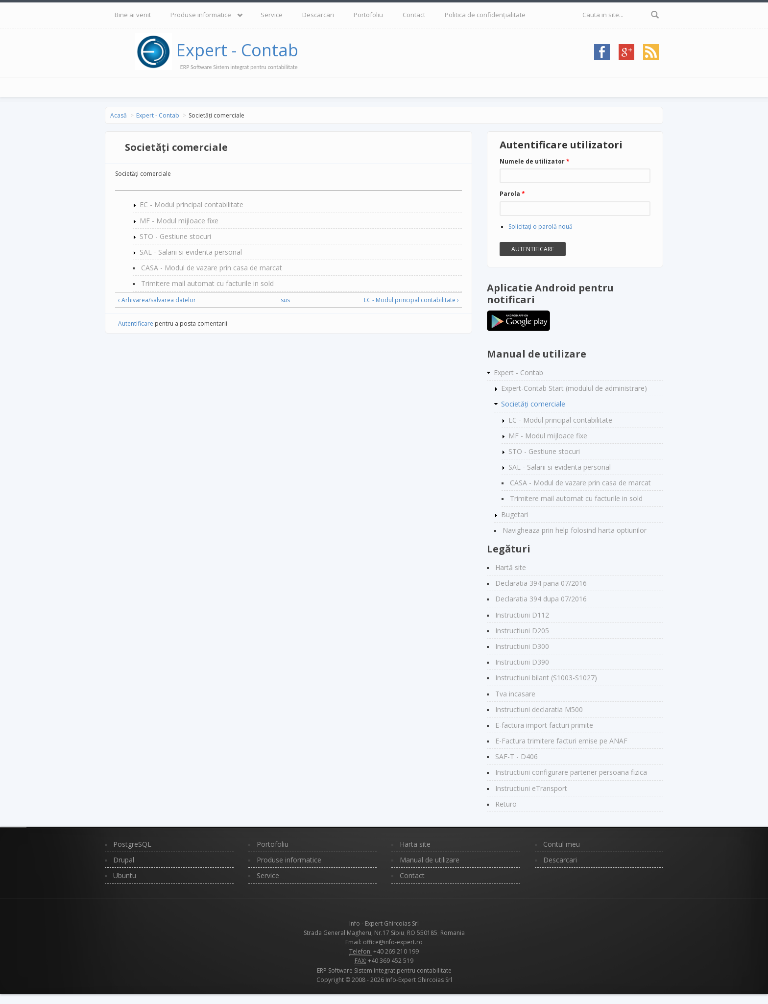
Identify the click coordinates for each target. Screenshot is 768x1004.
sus (285, 300)
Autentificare (135, 323)
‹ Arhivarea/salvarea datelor (157, 300)
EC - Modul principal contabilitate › (411, 300)
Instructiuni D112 (522, 615)
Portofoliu (368, 14)
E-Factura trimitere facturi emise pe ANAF (561, 740)
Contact (414, 14)
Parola (512, 194)
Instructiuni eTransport (531, 788)
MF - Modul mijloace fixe (179, 220)
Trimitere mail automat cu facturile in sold (207, 283)
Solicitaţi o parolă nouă (540, 226)
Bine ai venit (133, 14)
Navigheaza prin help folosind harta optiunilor (575, 530)
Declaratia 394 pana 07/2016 (541, 583)
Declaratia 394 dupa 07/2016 (541, 598)
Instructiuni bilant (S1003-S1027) (546, 677)
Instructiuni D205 (522, 630)
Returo (506, 804)
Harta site (415, 844)
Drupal (123, 859)
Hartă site (510, 567)
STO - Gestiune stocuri (175, 236)
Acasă (118, 115)
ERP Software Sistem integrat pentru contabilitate (384, 970)
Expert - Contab (237, 50)
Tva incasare (515, 693)
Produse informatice (200, 14)
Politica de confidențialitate (485, 14)
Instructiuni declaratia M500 (539, 709)
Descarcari (318, 14)
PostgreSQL (132, 844)
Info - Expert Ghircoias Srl (384, 923)
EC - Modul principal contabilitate (191, 204)
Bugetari (514, 514)
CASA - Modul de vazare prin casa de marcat (211, 267)
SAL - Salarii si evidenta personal (191, 252)
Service (272, 14)
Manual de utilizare (429, 859)
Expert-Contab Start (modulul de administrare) (574, 388)
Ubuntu (124, 875)
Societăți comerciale (533, 403)
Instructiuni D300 (522, 646)
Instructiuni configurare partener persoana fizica (571, 772)
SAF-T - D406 (516, 756)
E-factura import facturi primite (544, 725)
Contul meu (561, 844)
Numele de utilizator (535, 161)
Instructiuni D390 (522, 662)
